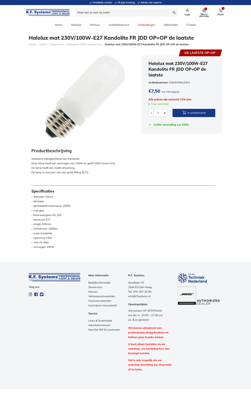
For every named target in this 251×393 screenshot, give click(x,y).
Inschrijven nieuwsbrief (102, 305)
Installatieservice (119, 24)
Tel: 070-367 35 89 (139, 291)
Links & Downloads (100, 320)
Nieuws (93, 291)
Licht (43, 44)
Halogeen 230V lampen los (84, 44)
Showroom (95, 287)
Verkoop (76, 24)
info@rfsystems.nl (139, 296)
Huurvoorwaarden (99, 300)
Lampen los (56, 44)
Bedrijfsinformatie (99, 282)
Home (58, 24)
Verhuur (95, 24)
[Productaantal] (158, 113)
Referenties (171, 24)
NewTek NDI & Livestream (104, 329)
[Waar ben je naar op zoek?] (123, 12)
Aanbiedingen (146, 24)
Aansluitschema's (99, 325)
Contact (191, 24)
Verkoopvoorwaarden (101, 296)
